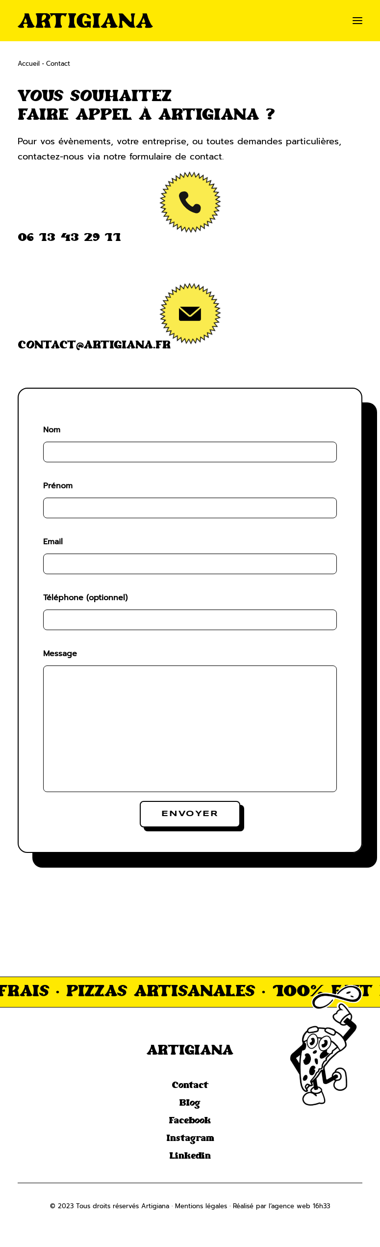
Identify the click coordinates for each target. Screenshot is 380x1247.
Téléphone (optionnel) (85, 598)
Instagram (190, 1138)
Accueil (29, 63)
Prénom (58, 486)
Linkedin (190, 1156)
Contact (190, 1085)
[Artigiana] (85, 20)
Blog (190, 1103)
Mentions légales (201, 1206)
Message (60, 654)
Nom (51, 430)
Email (53, 542)
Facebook (190, 1120)
